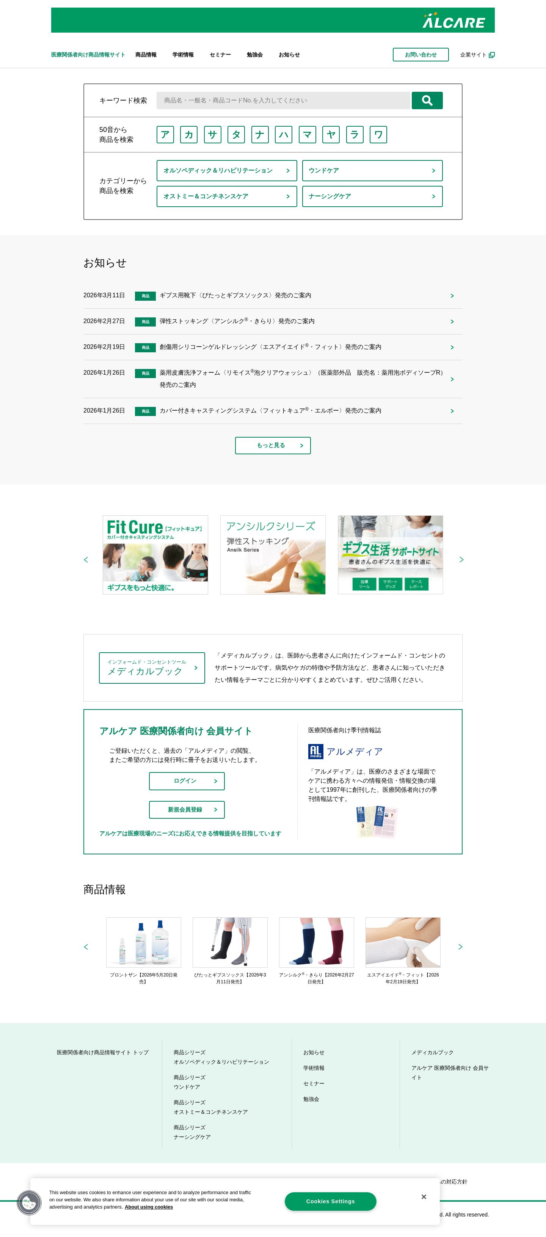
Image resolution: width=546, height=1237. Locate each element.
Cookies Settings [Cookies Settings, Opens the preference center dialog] (330, 1201)
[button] (29, 1203)
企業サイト (473, 55)
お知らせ (289, 55)
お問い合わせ (421, 55)
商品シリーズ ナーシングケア (192, 1134)
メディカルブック (432, 1054)
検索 (427, 100)
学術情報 (183, 55)
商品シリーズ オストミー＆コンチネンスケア (211, 1109)
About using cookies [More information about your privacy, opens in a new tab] (149, 1207)
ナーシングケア (330, 196)
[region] (235, 1201)
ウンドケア (324, 170)
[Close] (424, 1196)
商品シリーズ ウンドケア (190, 1084)
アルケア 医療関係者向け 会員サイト (450, 1074)
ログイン (185, 781)
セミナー (220, 55)
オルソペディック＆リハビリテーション (218, 170)
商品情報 (146, 55)
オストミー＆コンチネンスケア (206, 196)
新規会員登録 (184, 811)
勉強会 (255, 55)
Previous (85, 559)
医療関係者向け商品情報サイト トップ (103, 1054)
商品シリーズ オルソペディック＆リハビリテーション (221, 1059)
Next (461, 559)
